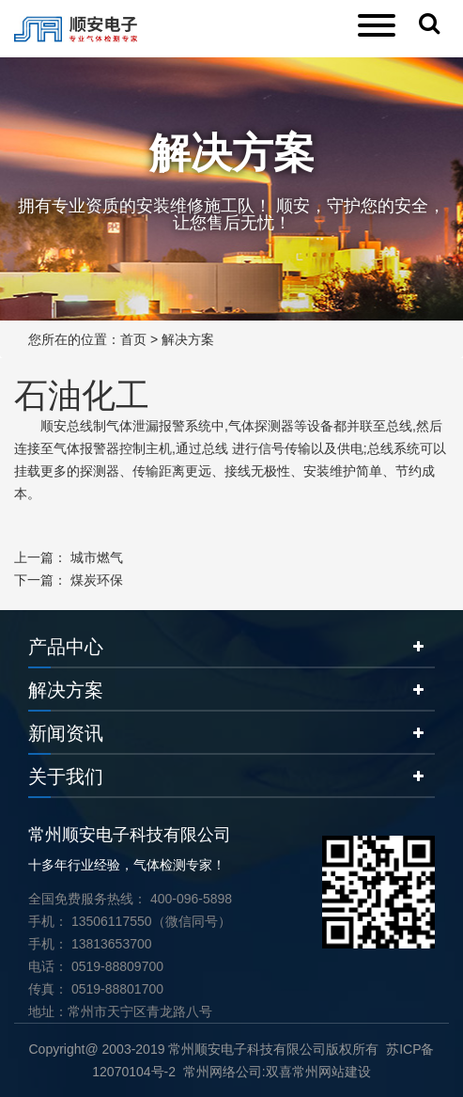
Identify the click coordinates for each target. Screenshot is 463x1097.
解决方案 (188, 339)
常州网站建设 (331, 1071)
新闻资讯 (65, 733)
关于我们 (65, 776)
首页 (133, 339)
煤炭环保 (96, 580)
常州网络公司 (222, 1071)
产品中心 (65, 646)
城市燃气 (96, 557)
